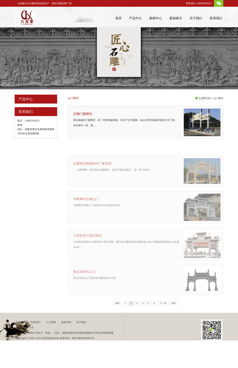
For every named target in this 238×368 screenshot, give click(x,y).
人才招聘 (51, 331)
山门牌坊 (73, 98)
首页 (118, 18)
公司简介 (20, 331)
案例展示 (175, 18)
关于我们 (196, 18)
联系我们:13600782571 (199, 3)
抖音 (31, 336)
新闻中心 (155, 18)
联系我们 (216, 18)
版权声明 (66, 331)
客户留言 (81, 331)
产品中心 (135, 18)
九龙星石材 (204, 98)
